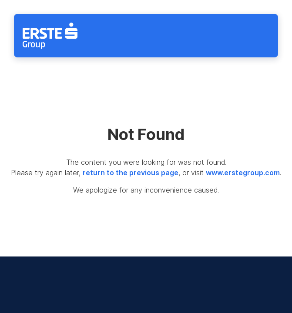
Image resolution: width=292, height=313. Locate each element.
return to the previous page (130, 172)
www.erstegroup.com (243, 172)
